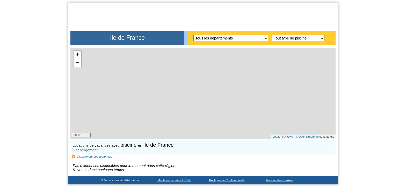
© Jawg (288, 136)
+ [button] (77, 55)
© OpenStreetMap (307, 136)
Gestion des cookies (279, 180)
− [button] (77, 63)
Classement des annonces (94, 156)
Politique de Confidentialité (226, 180)
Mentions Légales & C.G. (174, 180)
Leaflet (277, 136)
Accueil (321, 10)
